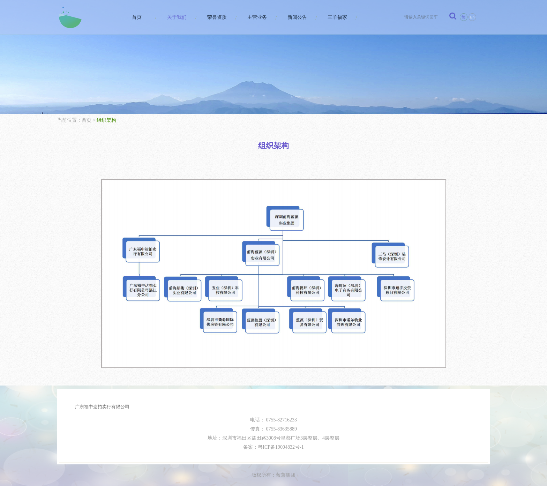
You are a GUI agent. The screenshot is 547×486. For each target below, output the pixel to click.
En (472, 17)
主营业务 (257, 17)
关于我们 (177, 17)
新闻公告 (297, 17)
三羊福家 (337, 17)
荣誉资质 (217, 17)
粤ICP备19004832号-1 (281, 447)
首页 (137, 17)
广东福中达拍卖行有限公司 (102, 406)
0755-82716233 (281, 420)
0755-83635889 (281, 429)
